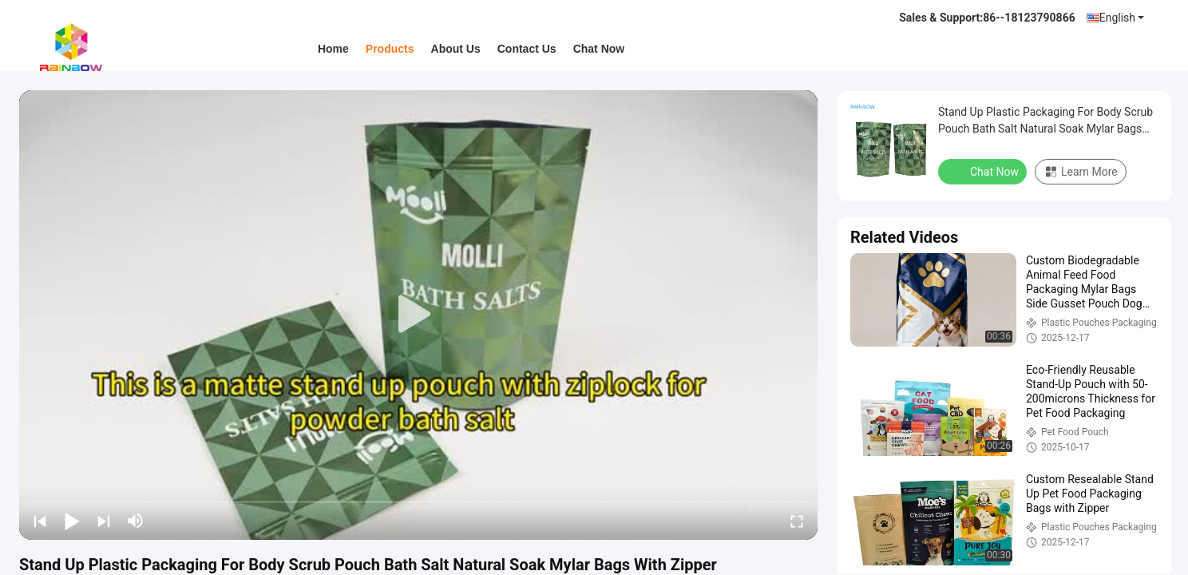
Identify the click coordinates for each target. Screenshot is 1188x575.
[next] (104, 521)
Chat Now (599, 48)
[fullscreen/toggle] (797, 521)
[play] (418, 315)
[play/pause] (72, 521)
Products (390, 48)
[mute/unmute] (136, 521)
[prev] (40, 521)
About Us (456, 48)
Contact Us (526, 48)
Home (333, 48)
